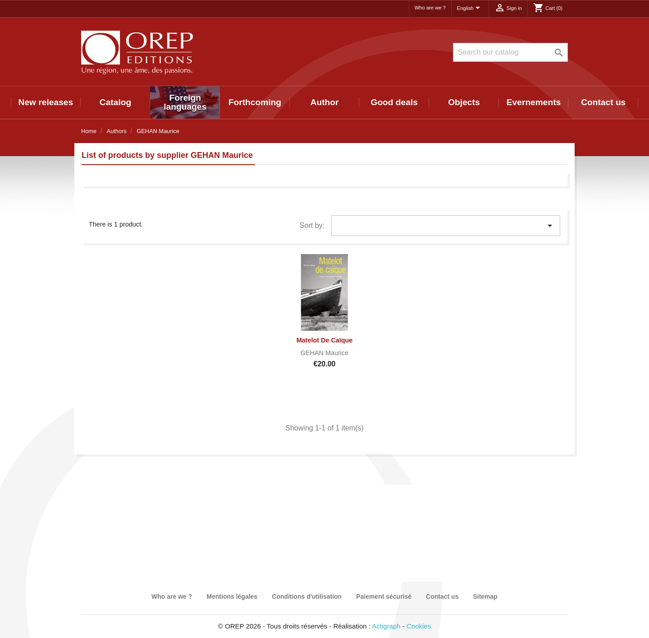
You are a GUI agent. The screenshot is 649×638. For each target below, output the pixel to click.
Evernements (534, 102)
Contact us (603, 102)
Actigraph (386, 626)
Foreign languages (185, 102)
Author (325, 102)
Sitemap (485, 596)
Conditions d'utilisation (307, 596)
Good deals (393, 102)
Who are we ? (430, 7)
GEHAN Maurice (324, 352)
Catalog (115, 102)
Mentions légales (231, 596)
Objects (464, 102)
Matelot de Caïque (325, 340)
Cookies (419, 626)
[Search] (510, 52)
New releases (45, 102)
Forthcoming (255, 102)
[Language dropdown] (470, 8)
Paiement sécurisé (383, 596)
